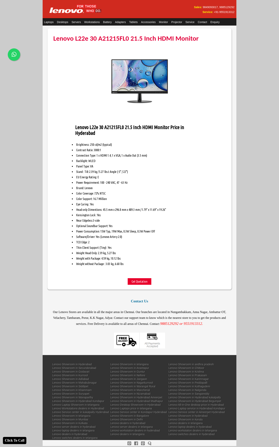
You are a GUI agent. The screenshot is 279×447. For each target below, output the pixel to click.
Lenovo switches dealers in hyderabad (192, 434)
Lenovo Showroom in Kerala (186, 419)
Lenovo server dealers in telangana (131, 426)
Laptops (49, 22)
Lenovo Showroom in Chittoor (186, 368)
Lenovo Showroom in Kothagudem (189, 386)
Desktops (62, 22)
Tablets (133, 22)
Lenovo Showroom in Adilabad (70, 379)
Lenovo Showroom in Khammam (72, 390)
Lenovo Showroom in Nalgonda (187, 390)
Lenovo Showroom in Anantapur (129, 368)
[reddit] (143, 443)
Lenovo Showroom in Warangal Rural (132, 386)
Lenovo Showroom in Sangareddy (189, 393)
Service (190, 22)
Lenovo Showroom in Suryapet (70, 393)
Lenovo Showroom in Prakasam (188, 375)
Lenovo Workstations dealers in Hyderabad (78, 408)
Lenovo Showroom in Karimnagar (189, 379)
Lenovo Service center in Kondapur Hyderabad (138, 412)
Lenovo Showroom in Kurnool (70, 375)
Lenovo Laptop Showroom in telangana (76, 404)
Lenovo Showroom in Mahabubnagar (74, 382)
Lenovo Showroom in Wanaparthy (72, 397)
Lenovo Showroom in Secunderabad (74, 368)
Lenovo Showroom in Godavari (71, 371)
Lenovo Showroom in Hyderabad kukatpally (195, 397)
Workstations (92, 22)
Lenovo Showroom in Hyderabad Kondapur (78, 401)
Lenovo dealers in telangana (186, 423)
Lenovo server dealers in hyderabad (74, 426)
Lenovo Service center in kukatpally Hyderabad (80, 412)
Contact (202, 22)
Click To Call (14, 440)
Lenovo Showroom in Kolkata (70, 423)
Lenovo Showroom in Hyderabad (72, 364)
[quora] (150, 443)
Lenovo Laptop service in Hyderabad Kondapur (197, 408)
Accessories (148, 22)
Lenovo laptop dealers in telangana (73, 430)
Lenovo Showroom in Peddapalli (188, 382)
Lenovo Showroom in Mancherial (130, 390)
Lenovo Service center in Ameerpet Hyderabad (197, 412)
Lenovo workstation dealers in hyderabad (135, 430)
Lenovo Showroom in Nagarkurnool (131, 382)
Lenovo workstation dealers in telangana (193, 430)
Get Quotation (139, 281)
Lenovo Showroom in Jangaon (128, 379)
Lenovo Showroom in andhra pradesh (191, 364)
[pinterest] (129, 443)
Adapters (120, 22)
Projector (176, 22)
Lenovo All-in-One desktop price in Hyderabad (196, 404)
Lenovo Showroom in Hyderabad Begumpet (195, 401)
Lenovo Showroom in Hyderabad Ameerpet (136, 397)
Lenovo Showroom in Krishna (186, 371)
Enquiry (215, 22)
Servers (76, 22)
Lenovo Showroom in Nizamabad (130, 393)
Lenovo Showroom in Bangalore (129, 415)
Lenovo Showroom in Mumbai (70, 419)
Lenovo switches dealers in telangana (75, 437)
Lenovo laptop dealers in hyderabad (190, 426)
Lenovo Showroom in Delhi (126, 419)
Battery (107, 22)
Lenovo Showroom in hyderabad (188, 415)
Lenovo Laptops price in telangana (131, 408)
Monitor (163, 22)
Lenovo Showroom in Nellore (127, 375)
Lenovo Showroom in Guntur (127, 371)
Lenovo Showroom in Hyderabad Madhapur (136, 401)
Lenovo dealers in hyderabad (128, 423)
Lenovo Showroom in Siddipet (70, 386)
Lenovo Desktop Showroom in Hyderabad (135, 404)
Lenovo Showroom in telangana (129, 364)
